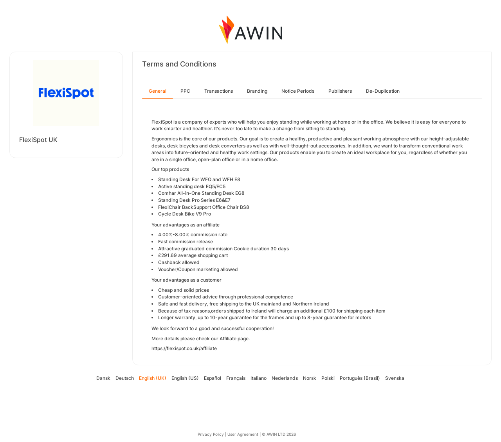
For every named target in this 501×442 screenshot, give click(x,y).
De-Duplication (383, 91)
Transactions (218, 91)
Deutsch (124, 378)
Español (212, 378)
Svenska (394, 378)
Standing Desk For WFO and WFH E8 (199, 179)
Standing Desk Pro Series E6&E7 (194, 200)
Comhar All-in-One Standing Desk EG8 (201, 193)
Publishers (340, 91)
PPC (185, 91)
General (157, 91)
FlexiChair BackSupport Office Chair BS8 (203, 207)
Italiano (258, 378)
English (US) (185, 378)
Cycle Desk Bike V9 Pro (184, 214)
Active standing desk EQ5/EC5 (191, 186)
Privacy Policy (211, 434)
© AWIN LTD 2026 (279, 434)
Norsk (309, 378)
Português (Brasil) (360, 378)
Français (235, 378)
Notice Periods (297, 91)
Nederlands (285, 378)
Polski (328, 378)
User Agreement (242, 434)
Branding (257, 91)
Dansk (103, 378)
